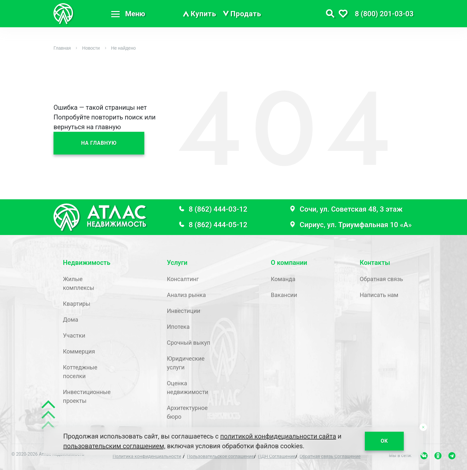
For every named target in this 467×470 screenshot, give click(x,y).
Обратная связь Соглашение (330, 456)
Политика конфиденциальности (147, 456)
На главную (99, 143)
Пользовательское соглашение (220, 456)
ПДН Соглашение (276, 456)
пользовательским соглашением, (114, 446)
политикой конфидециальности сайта (278, 436)
